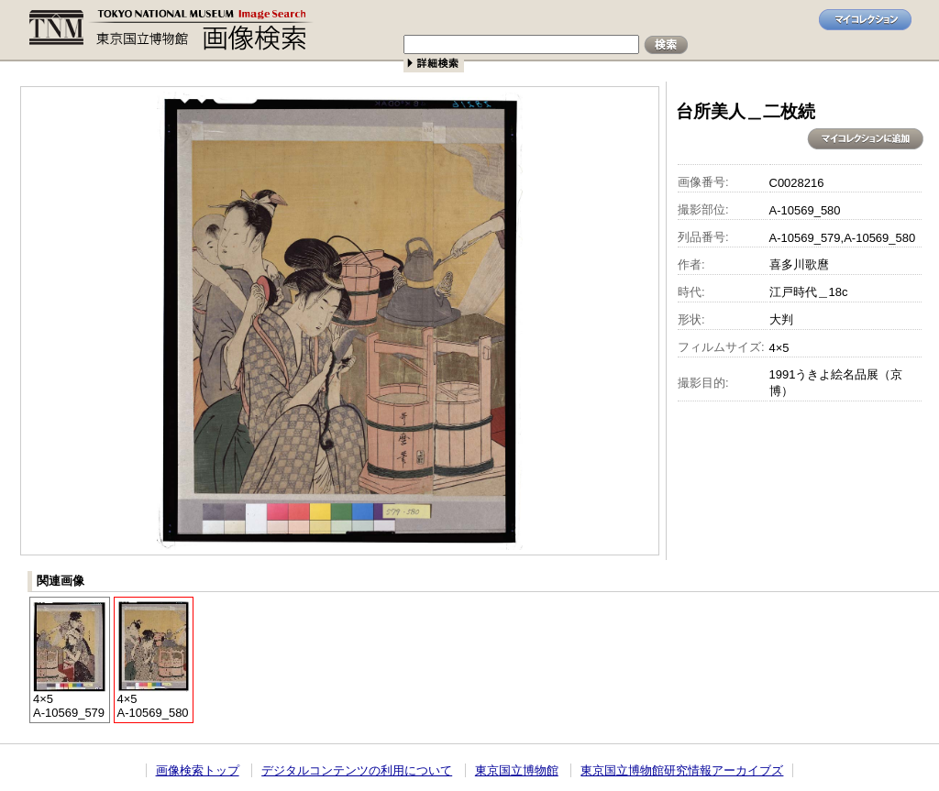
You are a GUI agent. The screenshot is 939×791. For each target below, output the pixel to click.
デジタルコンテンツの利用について (356, 770)
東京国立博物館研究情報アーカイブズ (681, 770)
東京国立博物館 (516, 770)
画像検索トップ (197, 770)
